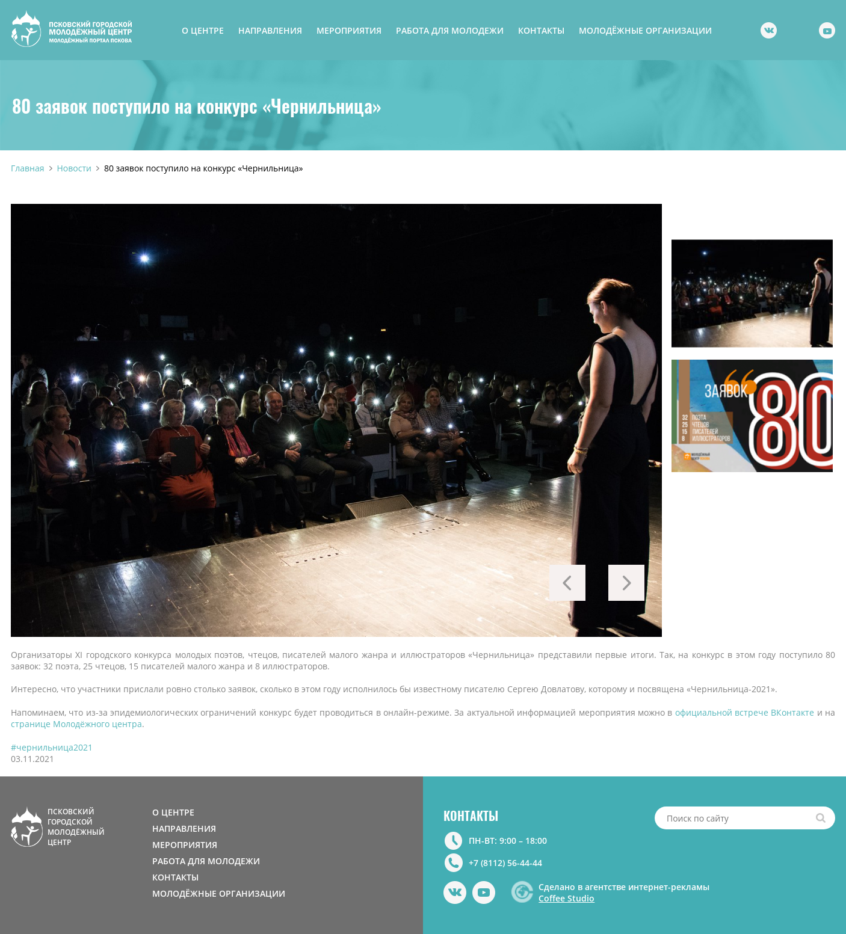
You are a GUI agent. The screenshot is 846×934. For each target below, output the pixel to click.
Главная (28, 168)
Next (626, 583)
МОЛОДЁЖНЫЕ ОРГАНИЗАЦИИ (645, 30)
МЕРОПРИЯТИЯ (348, 30)
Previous (567, 583)
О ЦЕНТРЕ (203, 30)
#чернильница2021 (52, 747)
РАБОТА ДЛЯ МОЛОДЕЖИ (450, 30)
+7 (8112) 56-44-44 (505, 862)
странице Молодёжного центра (76, 724)
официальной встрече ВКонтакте (745, 712)
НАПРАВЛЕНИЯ (270, 30)
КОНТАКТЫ (541, 30)
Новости (74, 168)
